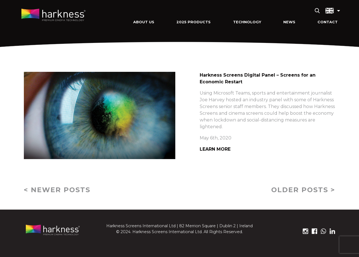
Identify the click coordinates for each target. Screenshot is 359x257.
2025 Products (193, 22)
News (289, 22)
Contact (327, 22)
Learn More (215, 149)
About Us (143, 22)
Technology (247, 22)
